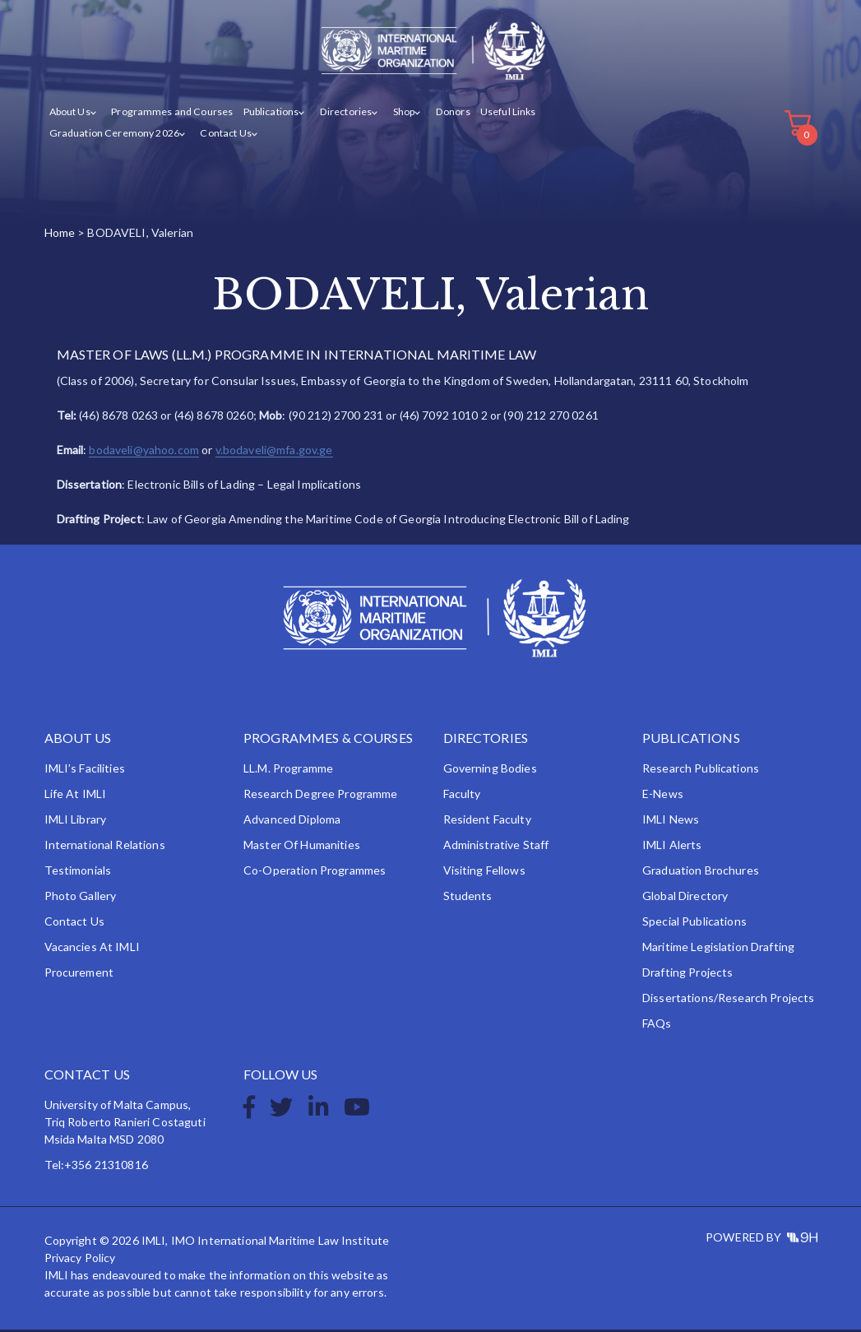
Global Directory (685, 898)
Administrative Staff (496, 847)
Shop (397, 114)
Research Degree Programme (320, 796)
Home (60, 234)
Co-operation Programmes (314, 872)
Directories (340, 114)
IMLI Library (75, 821)
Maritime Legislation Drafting (718, 949)
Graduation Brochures (700, 872)
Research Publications (700, 770)
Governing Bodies (490, 770)
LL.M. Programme (288, 770)
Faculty (462, 796)
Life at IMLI (75, 796)
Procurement (79, 975)
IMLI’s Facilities (84, 770)
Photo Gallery (80, 898)
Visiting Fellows (484, 872)
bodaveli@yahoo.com (144, 452)
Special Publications (694, 924)
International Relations (104, 847)
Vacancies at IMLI (92, 949)
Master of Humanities (301, 847)
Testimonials (78, 872)
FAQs (657, 1026)
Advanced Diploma (291, 821)
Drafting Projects (687, 975)
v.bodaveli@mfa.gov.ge (274, 452)
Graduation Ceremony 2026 (112, 134)
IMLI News (670, 821)
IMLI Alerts (672, 847)
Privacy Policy (80, 1260)
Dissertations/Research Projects (728, 1000)
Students (468, 898)
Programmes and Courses (169, 114)
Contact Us (221, 134)
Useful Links (500, 114)
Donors (444, 114)
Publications (266, 114)
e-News (662, 796)
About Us (69, 114)
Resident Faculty (487, 821)
